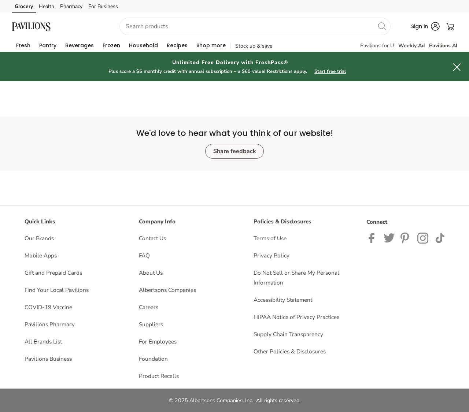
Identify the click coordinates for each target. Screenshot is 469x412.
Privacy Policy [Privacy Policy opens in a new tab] (271, 255)
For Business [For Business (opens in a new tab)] (103, 6)
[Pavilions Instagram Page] (423, 237)
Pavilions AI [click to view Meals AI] (443, 45)
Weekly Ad (411, 45)
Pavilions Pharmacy (50, 324)
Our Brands (39, 238)
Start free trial (330, 71)
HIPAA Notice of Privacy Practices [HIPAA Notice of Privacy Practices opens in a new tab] (296, 317)
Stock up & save (253, 45)
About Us (151, 272)
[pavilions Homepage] (31, 26)
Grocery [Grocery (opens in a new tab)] (24, 6)
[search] (382, 26)
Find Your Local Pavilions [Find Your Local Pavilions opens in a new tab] (57, 290)
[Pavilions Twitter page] (389, 237)
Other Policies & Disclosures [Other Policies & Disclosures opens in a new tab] (290, 351)
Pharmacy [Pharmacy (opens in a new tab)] (71, 6)
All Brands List (43, 341)
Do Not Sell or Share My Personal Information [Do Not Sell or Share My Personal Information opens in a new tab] (296, 277)
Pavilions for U (377, 45)
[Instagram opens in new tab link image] (406, 237)
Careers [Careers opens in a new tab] (148, 307)
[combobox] (255, 26)
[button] (82, 26)
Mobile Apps (41, 255)
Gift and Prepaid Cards (53, 272)
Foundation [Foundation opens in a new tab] (153, 359)
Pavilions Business (48, 359)
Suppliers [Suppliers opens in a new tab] (151, 324)
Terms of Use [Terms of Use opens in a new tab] (270, 238)
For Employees (158, 341)
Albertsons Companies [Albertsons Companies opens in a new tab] (167, 290)
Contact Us (152, 238)
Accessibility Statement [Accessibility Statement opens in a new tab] (283, 300)
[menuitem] (23, 45)
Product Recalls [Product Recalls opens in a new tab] (159, 376)
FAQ (144, 255)
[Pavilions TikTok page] (439, 237)
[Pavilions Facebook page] (373, 237)
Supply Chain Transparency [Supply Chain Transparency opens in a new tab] (288, 334)
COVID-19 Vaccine (48, 307)
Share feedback (234, 151)
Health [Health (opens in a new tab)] (46, 6)
